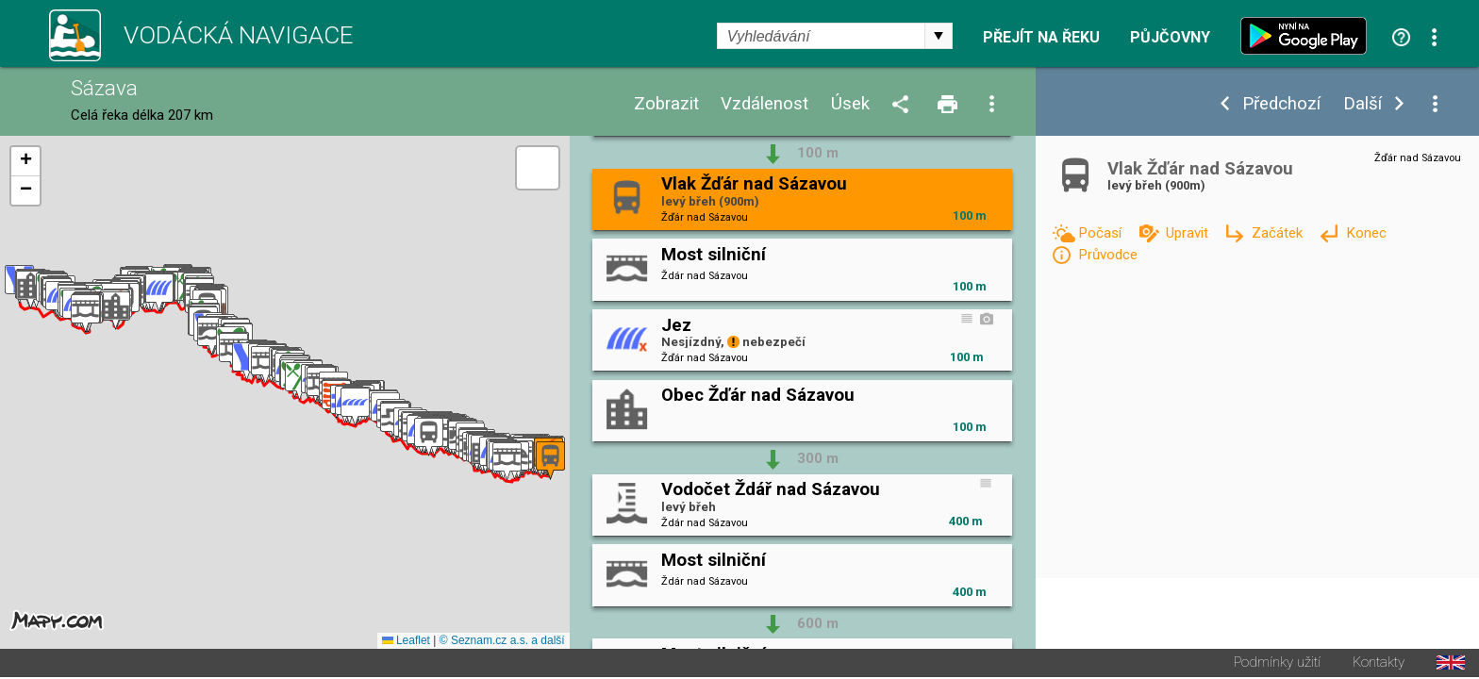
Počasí (1101, 232)
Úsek (850, 104)
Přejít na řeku (1041, 37)
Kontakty (1378, 664)
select (938, 36)
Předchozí (1281, 104)
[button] (507, 462)
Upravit (1189, 232)
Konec (1366, 232)
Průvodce (1108, 254)
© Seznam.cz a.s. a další (502, 642)
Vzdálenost (764, 104)
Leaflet (406, 642)
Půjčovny (1170, 37)
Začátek (1279, 232)
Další (1362, 104)
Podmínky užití (1277, 664)
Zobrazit (666, 104)
